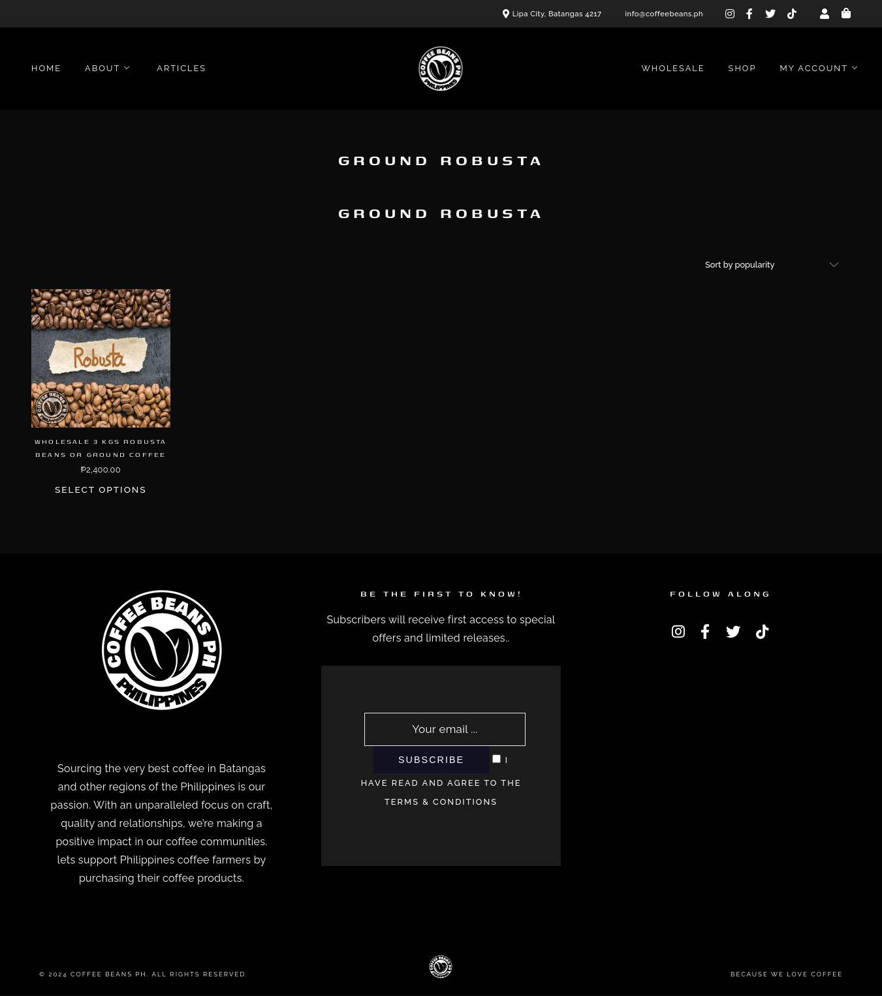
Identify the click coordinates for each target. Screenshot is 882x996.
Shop (743, 68)
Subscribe (431, 760)
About (102, 68)
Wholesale (672, 68)
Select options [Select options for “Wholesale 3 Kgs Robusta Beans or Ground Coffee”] (101, 489)
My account (814, 68)
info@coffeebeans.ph (664, 13)
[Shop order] (772, 264)
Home (46, 68)
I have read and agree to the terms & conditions (441, 781)
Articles (181, 68)
